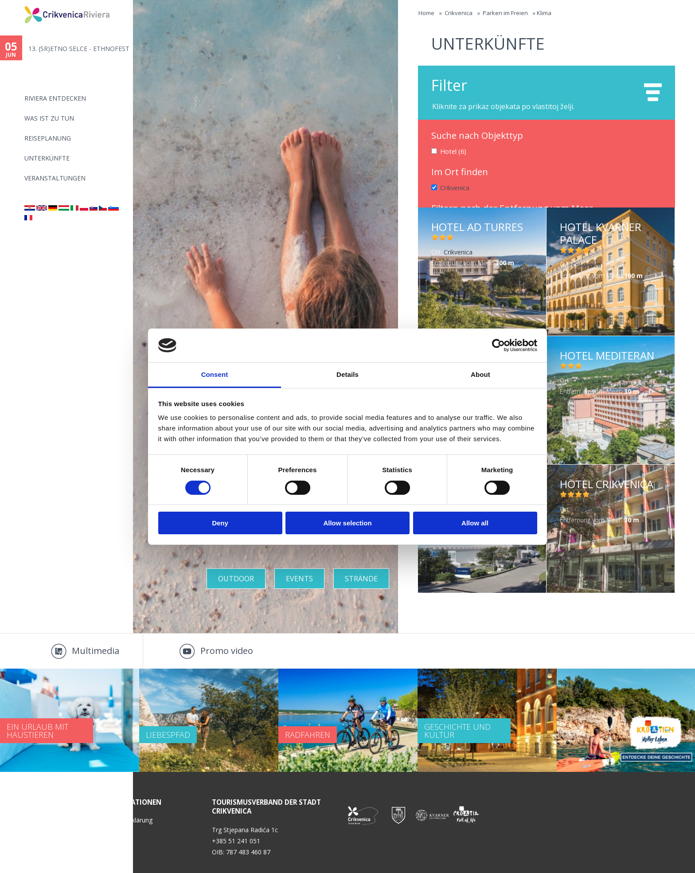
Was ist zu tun (49, 118)
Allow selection (347, 523)
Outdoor (236, 578)
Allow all (474, 523)
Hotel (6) (452, 151)
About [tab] (480, 374)
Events (299, 578)
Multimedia (95, 651)
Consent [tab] (214, 374)
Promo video (226, 651)
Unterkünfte (47, 158)
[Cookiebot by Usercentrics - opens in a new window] (498, 345)
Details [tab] (347, 374)
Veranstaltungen (55, 178)
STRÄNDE (361, 578)
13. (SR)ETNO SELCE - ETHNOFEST (78, 48)
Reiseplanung (47, 138)
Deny (220, 523)
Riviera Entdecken (55, 98)
